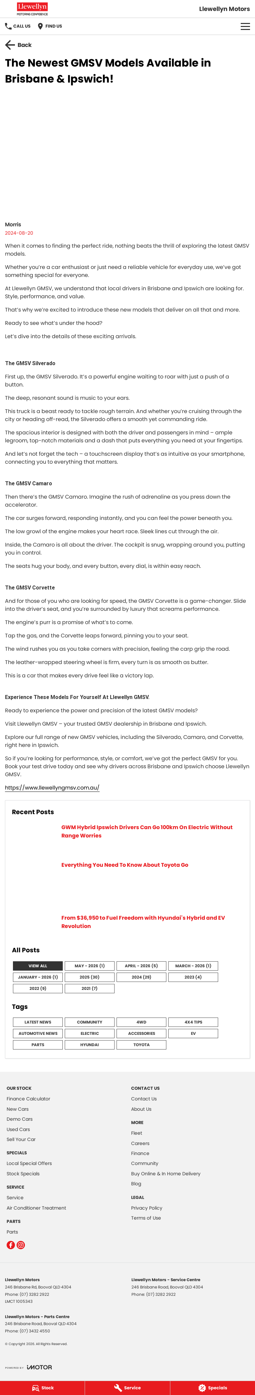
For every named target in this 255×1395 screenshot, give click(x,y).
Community (89, 1022)
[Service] (127, 1388)
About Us (141, 1109)
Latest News (38, 1022)
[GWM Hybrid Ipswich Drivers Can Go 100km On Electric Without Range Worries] (127, 838)
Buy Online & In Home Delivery (166, 1173)
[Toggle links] (28, 1367)
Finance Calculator (28, 1098)
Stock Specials (23, 1173)
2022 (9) (38, 988)
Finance (140, 1153)
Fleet (136, 1133)
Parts (38, 1044)
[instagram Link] (21, 1245)
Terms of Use (146, 1218)
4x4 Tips (193, 1022)
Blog (136, 1183)
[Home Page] (32, 9)
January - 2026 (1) (38, 977)
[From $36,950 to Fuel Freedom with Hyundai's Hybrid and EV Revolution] (127, 926)
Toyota (141, 1044)
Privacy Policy (146, 1208)
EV (193, 1033)
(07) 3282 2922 (34, 1294)
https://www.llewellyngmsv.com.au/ (52, 788)
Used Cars (18, 1129)
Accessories (141, 1033)
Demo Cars (20, 1119)
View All (38, 966)
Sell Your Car (21, 1139)
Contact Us (144, 1098)
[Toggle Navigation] (245, 26)
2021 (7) (90, 988)
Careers (140, 1143)
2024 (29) (141, 977)
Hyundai (89, 1044)
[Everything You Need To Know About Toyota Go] (127, 884)
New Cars (18, 1109)
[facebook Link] (11, 1245)
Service (15, 1197)
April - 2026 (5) (141, 966)
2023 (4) (193, 977)
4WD (141, 1022)
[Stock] (42, 1388)
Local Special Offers (29, 1163)
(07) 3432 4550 (35, 1331)
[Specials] (212, 1388)
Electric (90, 1033)
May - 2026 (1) (90, 966)
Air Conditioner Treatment (36, 1208)
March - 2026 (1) (193, 966)
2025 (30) (90, 977)
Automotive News (38, 1033)
